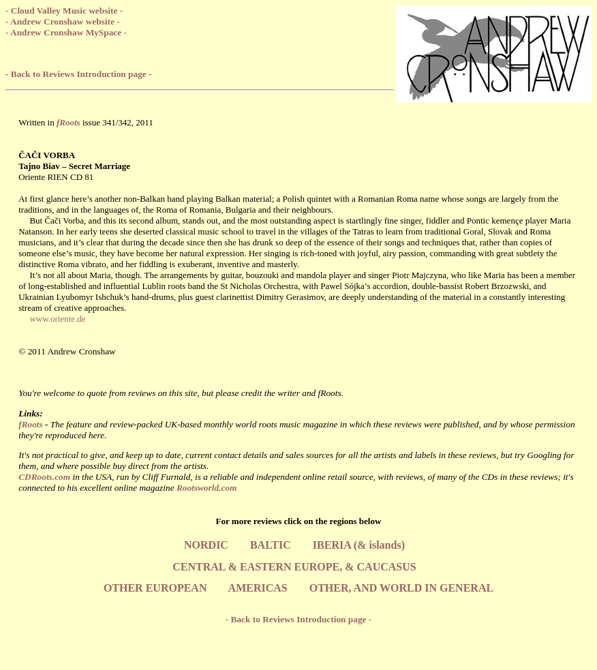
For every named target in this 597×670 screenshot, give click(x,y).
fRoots (30, 424)
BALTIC (270, 545)
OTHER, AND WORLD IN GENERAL (401, 588)
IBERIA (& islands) (359, 545)
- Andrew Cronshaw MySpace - (66, 32)
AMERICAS (258, 588)
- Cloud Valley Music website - (64, 10)
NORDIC (206, 545)
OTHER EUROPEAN (155, 588)
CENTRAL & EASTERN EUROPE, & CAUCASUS (294, 567)
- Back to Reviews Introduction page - (78, 74)
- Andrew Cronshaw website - (62, 21)
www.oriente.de (57, 319)
